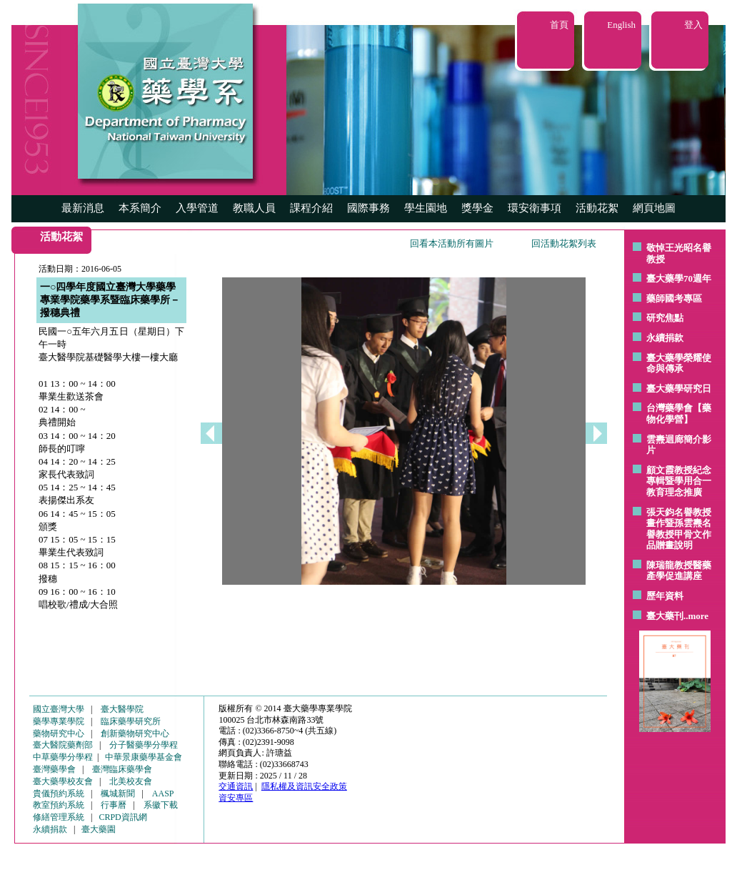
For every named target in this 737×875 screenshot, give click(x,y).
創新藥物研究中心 (135, 733)
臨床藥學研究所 (131, 721)
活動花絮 (597, 208)
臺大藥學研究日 (678, 388)
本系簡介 (140, 208)
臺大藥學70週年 (678, 278)
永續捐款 (664, 337)
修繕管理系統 (58, 817)
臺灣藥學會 (54, 769)
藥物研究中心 (58, 733)
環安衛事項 (534, 208)
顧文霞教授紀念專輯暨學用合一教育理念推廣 (678, 481)
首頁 (559, 24)
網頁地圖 (654, 208)
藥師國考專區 (674, 298)
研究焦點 (664, 317)
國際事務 (368, 208)
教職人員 (254, 208)
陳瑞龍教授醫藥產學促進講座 (678, 571)
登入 (693, 24)
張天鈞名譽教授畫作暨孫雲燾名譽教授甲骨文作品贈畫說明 (678, 529)
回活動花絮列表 (563, 243)
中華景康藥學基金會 (143, 757)
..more (695, 615)
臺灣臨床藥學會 (122, 769)
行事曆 (113, 805)
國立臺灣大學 (58, 709)
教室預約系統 (58, 805)
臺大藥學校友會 (63, 781)
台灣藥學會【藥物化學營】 (678, 413)
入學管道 (197, 208)
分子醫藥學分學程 (143, 745)
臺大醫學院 (122, 709)
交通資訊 (236, 786)
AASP (163, 794)
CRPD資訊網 (122, 817)
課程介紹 (311, 208)
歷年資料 (664, 595)
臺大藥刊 (664, 615)
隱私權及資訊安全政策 (304, 786)
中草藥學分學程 (63, 757)
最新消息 (82, 208)
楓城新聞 (118, 794)
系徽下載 (161, 805)
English (621, 24)
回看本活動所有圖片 (451, 243)
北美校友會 (130, 781)
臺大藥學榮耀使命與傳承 (678, 363)
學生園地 (425, 208)
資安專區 (236, 798)
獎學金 (477, 208)
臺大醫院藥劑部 (63, 745)
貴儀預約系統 (58, 794)
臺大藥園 (98, 829)
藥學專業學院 (58, 721)
